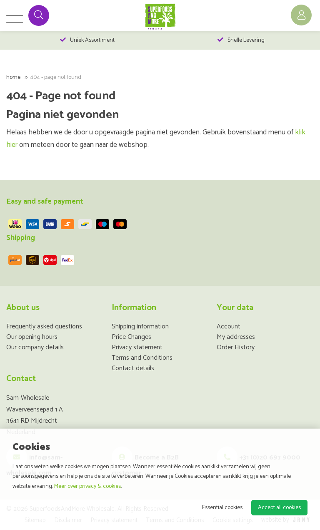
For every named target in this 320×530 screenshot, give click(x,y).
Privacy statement (137, 347)
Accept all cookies (279, 507)
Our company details (35, 347)
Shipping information (140, 326)
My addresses (236, 337)
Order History (236, 347)
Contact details (133, 368)
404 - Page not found (55, 77)
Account (228, 326)
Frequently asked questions (44, 326)
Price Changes (131, 337)
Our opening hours (32, 337)
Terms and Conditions (142, 358)
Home (13, 77)
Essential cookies (222, 507)
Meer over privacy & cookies (87, 486)
